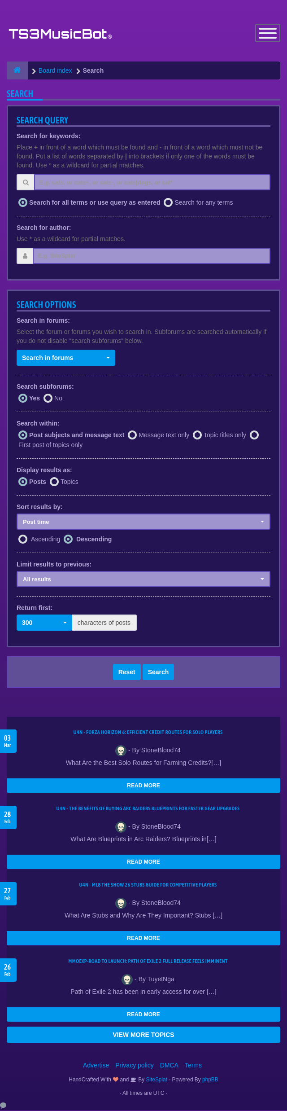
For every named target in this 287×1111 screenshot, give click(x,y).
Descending (94, 539)
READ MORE (143, 786)
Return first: (34, 608)
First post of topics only (50, 444)
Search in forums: (43, 320)
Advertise (96, 1065)
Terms (193, 1065)
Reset (126, 672)
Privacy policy (134, 1065)
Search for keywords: (48, 136)
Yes (34, 398)
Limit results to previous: (54, 564)
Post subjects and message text (76, 435)
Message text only (164, 435)
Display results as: (44, 470)
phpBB (210, 1080)
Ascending (45, 539)
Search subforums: (45, 386)
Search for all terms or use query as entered (95, 202)
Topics (69, 481)
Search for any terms (203, 202)
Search (158, 672)
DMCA (169, 1065)
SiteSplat (155, 1080)
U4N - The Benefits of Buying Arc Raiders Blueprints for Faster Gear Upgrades (148, 809)
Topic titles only (225, 435)
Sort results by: (40, 506)
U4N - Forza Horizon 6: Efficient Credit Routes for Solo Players (147, 732)
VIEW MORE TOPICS (143, 1035)
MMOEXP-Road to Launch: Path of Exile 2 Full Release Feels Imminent (147, 961)
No (58, 398)
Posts (37, 481)
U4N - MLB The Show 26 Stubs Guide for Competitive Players (148, 885)
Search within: (38, 423)
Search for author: (44, 227)
